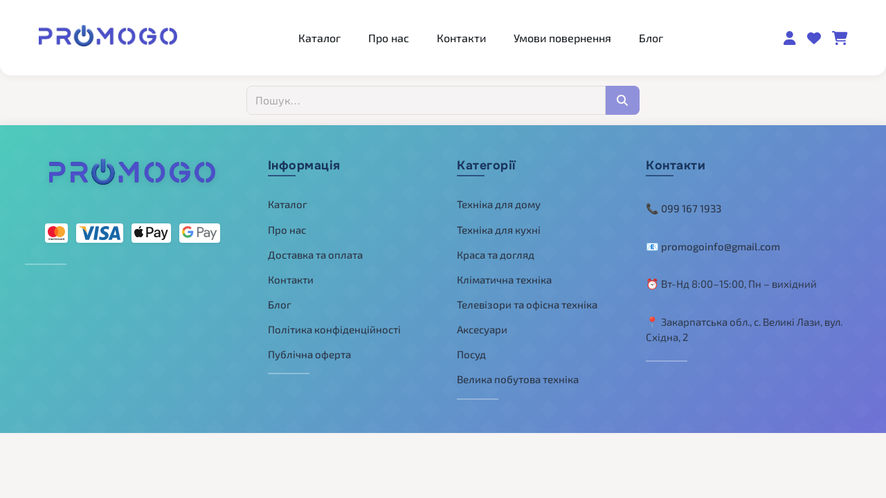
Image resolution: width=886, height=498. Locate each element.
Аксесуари (482, 329)
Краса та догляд (495, 254)
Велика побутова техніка (518, 379)
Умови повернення (562, 37)
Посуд (471, 354)
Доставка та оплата (315, 254)
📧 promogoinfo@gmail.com (713, 246)
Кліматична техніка (504, 279)
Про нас (388, 37)
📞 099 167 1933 (683, 208)
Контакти (461, 37)
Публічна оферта (309, 354)
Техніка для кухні (499, 229)
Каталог (319, 37)
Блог (651, 37)
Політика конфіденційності (334, 329)
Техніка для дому (499, 204)
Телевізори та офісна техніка (527, 304)
